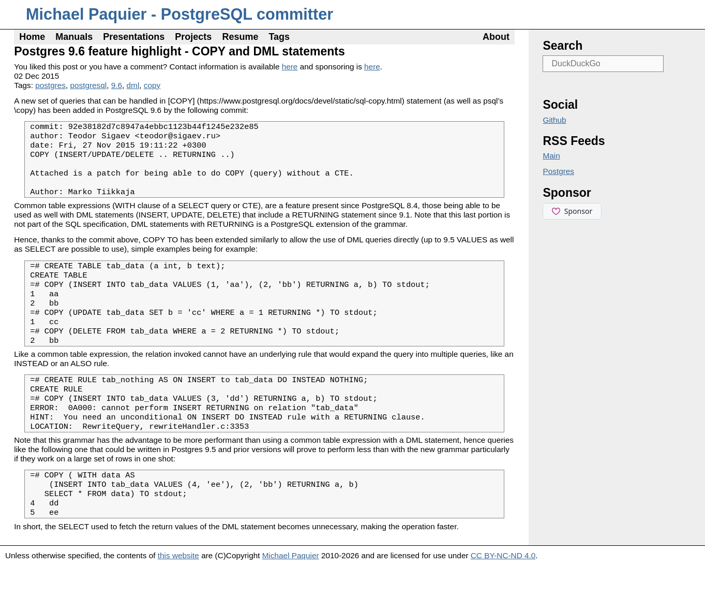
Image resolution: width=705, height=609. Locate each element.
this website (178, 598)
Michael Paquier (290, 598)
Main (551, 155)
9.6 (116, 85)
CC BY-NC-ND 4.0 (503, 598)
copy (152, 85)
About (496, 37)
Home (32, 37)
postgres (50, 85)
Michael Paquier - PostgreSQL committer (179, 14)
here (290, 66)
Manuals (74, 37)
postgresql (88, 85)
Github (554, 119)
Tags (279, 37)
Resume (240, 37)
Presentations (133, 37)
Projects (193, 37)
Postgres (558, 171)
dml (133, 85)
